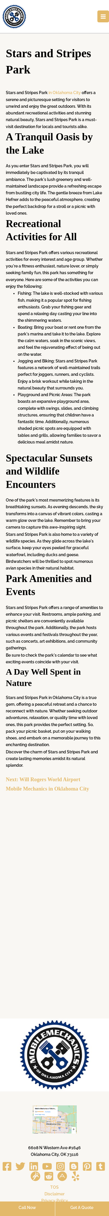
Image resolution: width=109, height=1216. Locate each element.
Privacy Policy (54, 1200)
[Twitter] (20, 1166)
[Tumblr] (101, 1166)
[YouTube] (47, 1166)
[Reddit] (49, 1176)
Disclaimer (54, 1194)
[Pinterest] (87, 1166)
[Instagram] (60, 1166)
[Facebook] (7, 1166)
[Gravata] (35, 1176)
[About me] (62, 1176)
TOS (54, 1187)
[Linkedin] (34, 1166)
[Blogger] (74, 1166)
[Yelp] (76, 1176)
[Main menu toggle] (103, 16)
